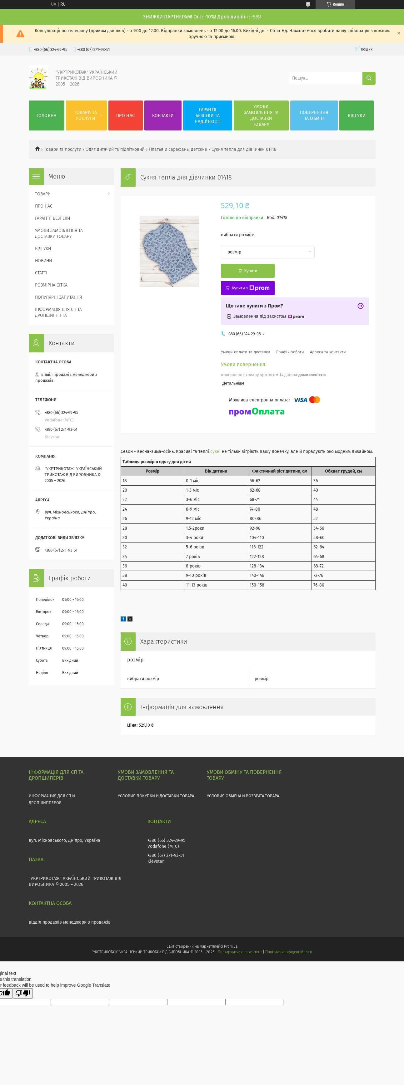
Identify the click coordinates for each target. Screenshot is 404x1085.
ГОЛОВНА (47, 115)
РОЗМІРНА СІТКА (51, 285)
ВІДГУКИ (357, 115)
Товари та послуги (62, 149)
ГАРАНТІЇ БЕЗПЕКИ (52, 218)
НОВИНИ (43, 260)
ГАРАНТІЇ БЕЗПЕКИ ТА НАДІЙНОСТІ (208, 115)
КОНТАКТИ (163, 115)
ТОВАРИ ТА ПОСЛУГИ (85, 115)
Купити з (251, 288)
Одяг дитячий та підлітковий (115, 149)
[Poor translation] (23, 993)
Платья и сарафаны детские (178, 149)
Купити (250, 270)
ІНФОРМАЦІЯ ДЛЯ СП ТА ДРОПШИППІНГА (58, 312)
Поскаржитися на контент (240, 952)
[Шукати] (369, 78)
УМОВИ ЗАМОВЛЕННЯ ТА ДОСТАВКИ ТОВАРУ (261, 115)
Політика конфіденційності (288, 952)
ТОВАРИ (43, 194)
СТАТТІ (41, 273)
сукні (215, 451)
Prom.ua (230, 946)
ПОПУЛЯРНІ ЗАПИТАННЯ (58, 297)
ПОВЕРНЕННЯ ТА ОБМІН (314, 115)
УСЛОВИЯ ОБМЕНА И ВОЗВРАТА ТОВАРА (243, 795)
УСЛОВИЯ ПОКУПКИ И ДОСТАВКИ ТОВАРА (156, 795)
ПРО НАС (125, 115)
